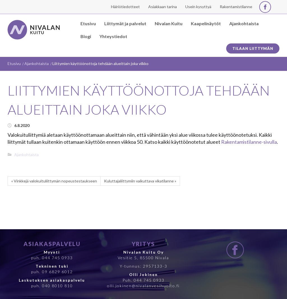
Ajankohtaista (36, 63)
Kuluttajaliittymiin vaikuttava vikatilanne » (140, 181)
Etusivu (14, 63)
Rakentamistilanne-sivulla (249, 142)
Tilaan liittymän (252, 48)
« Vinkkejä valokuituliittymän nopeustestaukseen (54, 181)
